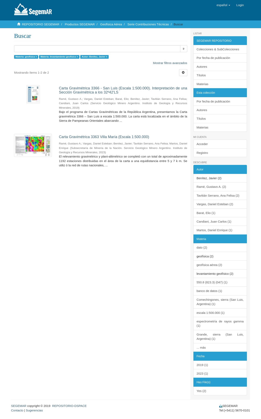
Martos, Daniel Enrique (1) (214, 230)
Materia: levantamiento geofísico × (59, 56)
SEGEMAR (18, 406)
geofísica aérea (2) (209, 265)
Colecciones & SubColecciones (218, 49)
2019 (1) (202, 365)
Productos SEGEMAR (80, 24)
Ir (184, 48)
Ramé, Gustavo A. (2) (211, 186)
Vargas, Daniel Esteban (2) (215, 204)
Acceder (202, 144)
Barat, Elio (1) (206, 213)
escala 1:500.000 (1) (211, 312)
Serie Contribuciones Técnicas (148, 24)
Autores (202, 66)
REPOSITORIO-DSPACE (69, 406)
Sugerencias (34, 410)
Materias (203, 84)
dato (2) (202, 247)
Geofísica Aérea (111, 24)
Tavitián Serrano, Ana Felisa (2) (218, 195)
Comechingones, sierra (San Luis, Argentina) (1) (220, 302)
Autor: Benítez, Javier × (94, 56)
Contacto (17, 410)
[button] (223, 5)
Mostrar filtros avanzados (170, 63)
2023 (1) (202, 373)
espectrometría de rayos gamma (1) (220, 323)
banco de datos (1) (209, 291)
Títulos (201, 75)
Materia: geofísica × (26, 56)
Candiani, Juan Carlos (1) (214, 221)
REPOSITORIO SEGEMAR (40, 24)
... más (201, 347)
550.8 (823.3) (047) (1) (212, 282)
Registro (202, 152)
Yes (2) (201, 391)
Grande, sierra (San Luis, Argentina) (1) (220, 336)
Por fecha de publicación (213, 58)
